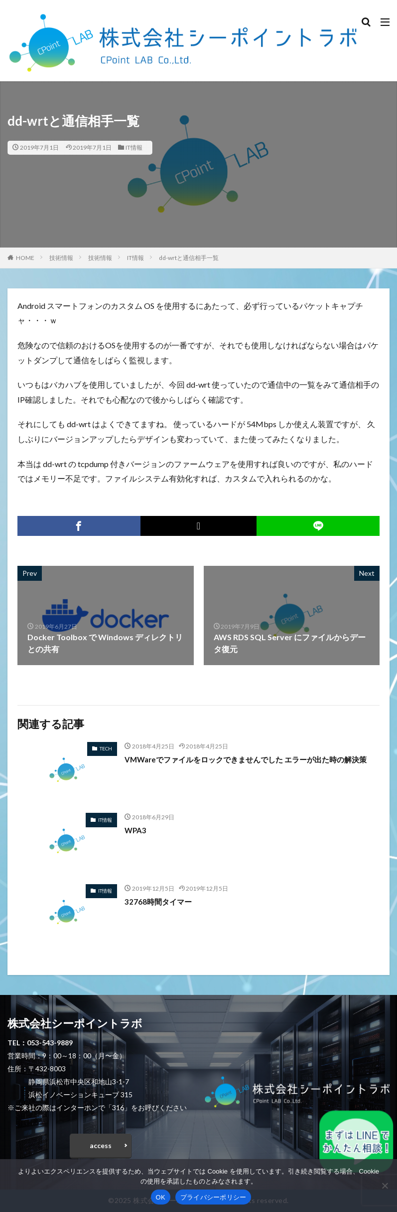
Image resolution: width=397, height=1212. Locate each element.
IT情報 (134, 147)
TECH (106, 748)
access (101, 1145)
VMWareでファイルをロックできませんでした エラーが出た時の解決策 (250, 765)
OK (160, 1197)
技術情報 (61, 257)
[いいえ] (385, 1186)
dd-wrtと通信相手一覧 (189, 257)
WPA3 (136, 830)
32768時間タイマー (160, 901)
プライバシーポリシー (213, 1197)
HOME (25, 257)
